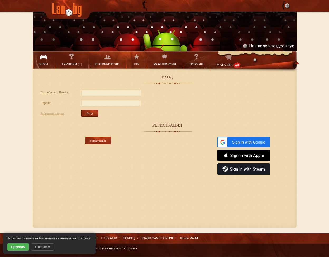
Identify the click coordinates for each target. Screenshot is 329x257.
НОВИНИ (110, 238)
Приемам (18, 247)
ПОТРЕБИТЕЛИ (107, 60)
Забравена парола (52, 113)
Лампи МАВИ (189, 238)
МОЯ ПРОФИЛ (164, 60)
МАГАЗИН (228, 61)
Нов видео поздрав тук (271, 46)
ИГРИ (43, 60)
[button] (243, 142)
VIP (136, 60)
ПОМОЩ (196, 60)
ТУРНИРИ (71, 60)
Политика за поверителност (103, 248)
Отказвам (42, 247)
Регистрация (98, 140)
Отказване (130, 248)
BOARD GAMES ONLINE (157, 238)
